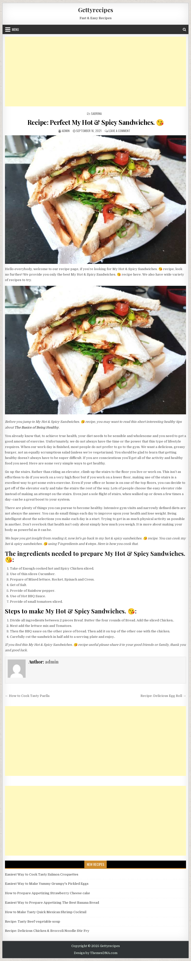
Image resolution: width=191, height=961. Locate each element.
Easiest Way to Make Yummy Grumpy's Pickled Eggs (47, 884)
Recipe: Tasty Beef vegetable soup (32, 921)
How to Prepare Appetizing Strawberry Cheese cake (47, 893)
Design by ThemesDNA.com (95, 953)
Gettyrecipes (95, 10)
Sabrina (96, 113)
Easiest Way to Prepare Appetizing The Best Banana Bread (52, 902)
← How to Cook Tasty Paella (27, 696)
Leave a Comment (119, 131)
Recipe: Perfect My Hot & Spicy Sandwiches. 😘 (95, 122)
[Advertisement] (95, 71)
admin (66, 131)
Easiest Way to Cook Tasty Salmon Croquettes (41, 874)
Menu (15, 29)
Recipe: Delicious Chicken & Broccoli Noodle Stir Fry (47, 931)
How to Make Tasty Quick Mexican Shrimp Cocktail (45, 912)
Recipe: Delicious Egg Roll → (163, 696)
